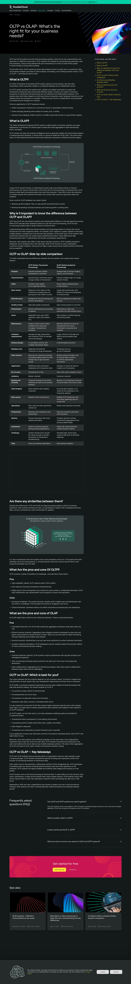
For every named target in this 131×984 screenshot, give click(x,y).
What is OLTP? (102, 63)
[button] (84, 802)
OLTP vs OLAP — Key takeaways (109, 99)
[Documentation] (66, 11)
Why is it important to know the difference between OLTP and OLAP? (108, 70)
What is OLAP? (102, 65)
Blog (10, 15)
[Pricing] (57, 11)
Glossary (17, 15)
